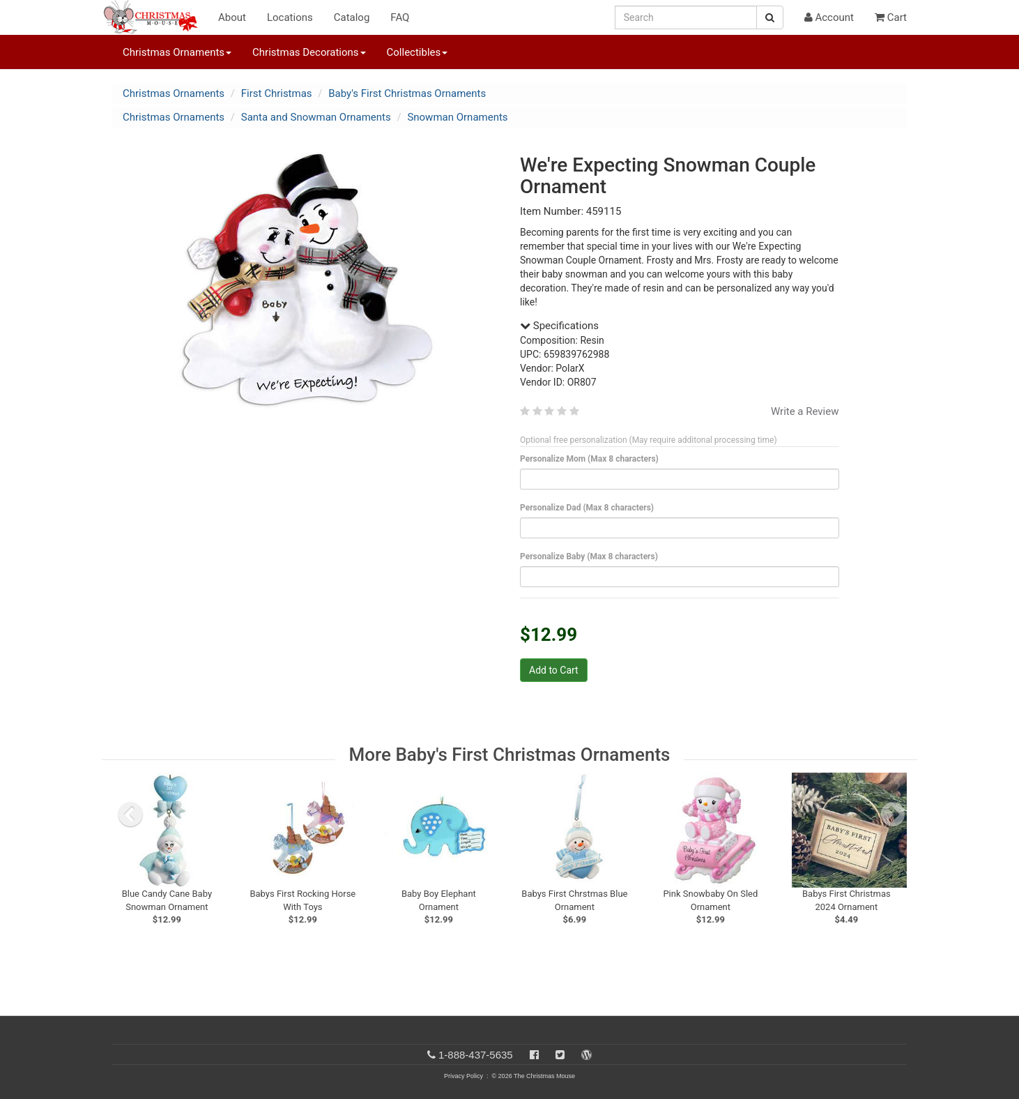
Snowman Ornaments (457, 117)
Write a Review (805, 411)
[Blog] (586, 1055)
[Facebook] (534, 1055)
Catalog (352, 17)
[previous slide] (130, 814)
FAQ (399, 17)
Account (829, 17)
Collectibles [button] (417, 52)
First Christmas (276, 93)
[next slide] (893, 814)
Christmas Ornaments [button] (177, 52)
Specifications (559, 325)
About (232, 17)
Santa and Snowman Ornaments (316, 117)
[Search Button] (769, 17)
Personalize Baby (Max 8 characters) (591, 556)
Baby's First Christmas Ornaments (407, 93)
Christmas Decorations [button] (308, 52)
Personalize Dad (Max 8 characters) (589, 508)
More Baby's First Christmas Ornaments (510, 754)
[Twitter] (560, 1055)
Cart (891, 17)
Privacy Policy (463, 1076)
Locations (290, 17)
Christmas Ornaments (173, 93)
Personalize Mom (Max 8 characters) (592, 459)
